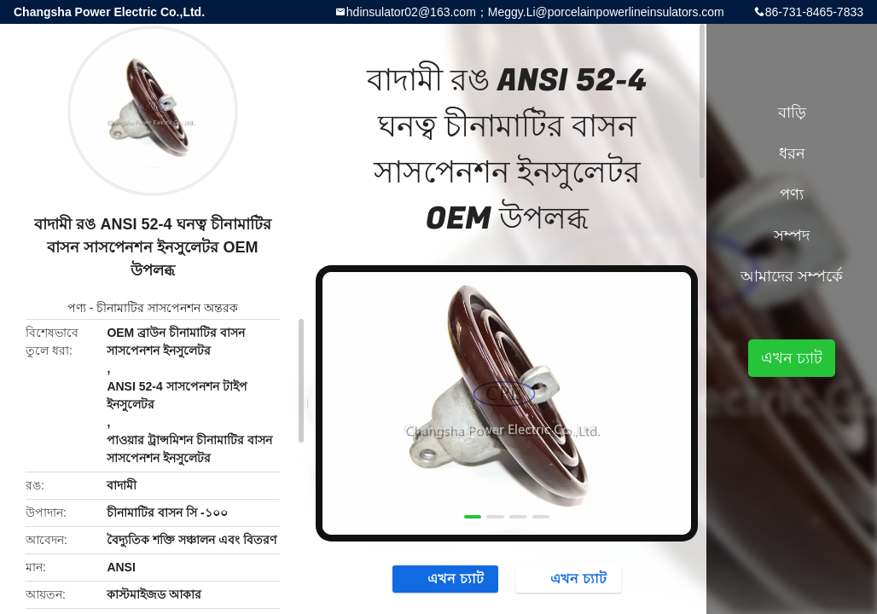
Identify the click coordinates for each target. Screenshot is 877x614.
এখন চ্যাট (446, 578)
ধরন (792, 153)
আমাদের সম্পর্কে (792, 276)
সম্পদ (792, 235)
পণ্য (76, 308)
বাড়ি (792, 112)
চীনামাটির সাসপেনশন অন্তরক (167, 308)
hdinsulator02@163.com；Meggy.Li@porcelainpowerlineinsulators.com (535, 12)
